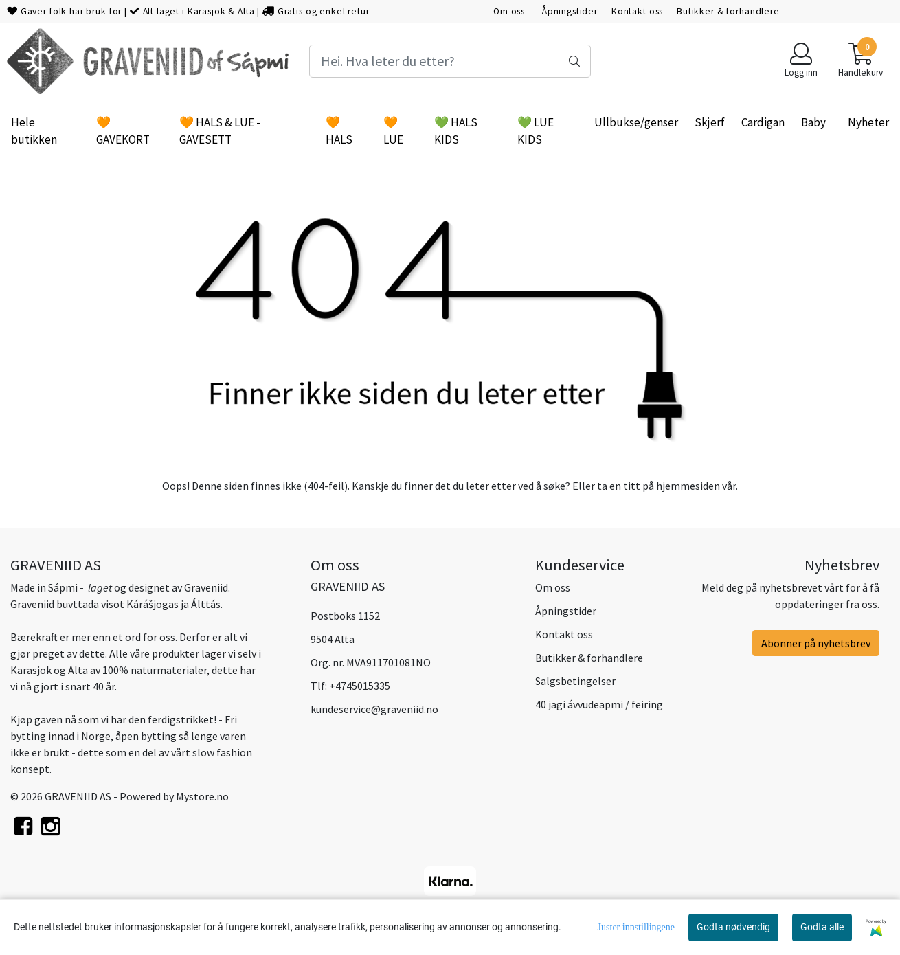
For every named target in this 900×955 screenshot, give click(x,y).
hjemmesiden (688, 486)
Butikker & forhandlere (728, 11)
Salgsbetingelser (575, 681)
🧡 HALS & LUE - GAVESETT (219, 131)
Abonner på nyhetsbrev (815, 643)
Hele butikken (34, 131)
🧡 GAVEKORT (123, 131)
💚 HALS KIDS (455, 131)
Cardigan (763, 122)
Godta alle (822, 926)
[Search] (450, 61)
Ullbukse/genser (636, 122)
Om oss (510, 11)
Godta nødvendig (733, 926)
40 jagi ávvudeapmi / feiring (599, 704)
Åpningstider (569, 11)
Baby (813, 122)
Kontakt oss (637, 11)
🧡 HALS (339, 131)
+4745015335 (359, 686)
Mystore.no (202, 796)
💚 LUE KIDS (535, 131)
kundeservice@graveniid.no (374, 709)
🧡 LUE (393, 131)
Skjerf (710, 122)
